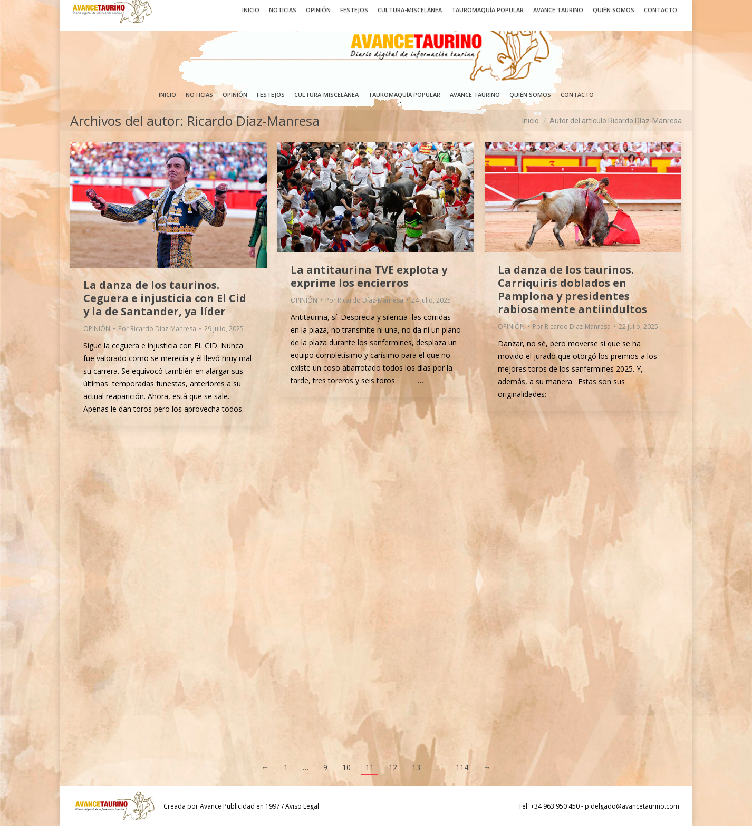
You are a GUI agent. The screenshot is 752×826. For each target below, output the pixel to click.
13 (416, 767)
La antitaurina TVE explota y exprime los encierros (369, 276)
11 (369, 767)
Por (157, 328)
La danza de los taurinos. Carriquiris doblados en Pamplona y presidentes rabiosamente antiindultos (572, 289)
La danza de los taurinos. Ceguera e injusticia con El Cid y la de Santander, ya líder (164, 298)
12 (393, 767)
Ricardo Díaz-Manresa (253, 121)
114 (462, 767)
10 (346, 767)
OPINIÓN (96, 328)
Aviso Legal (302, 806)
